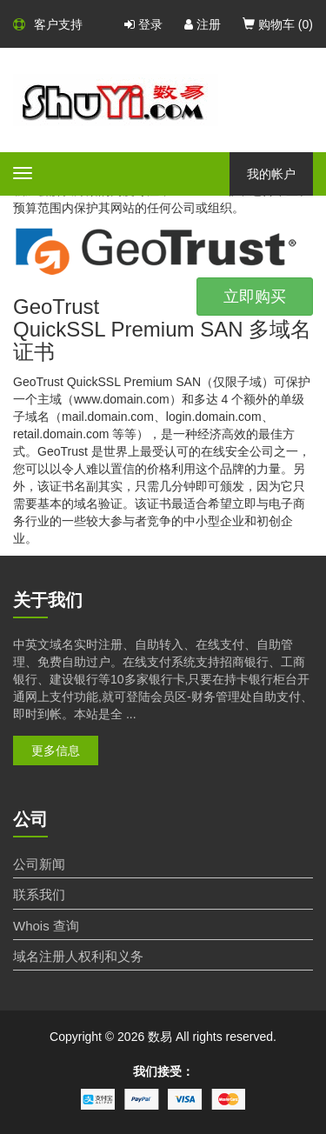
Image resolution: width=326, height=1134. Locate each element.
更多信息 (55, 750)
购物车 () (278, 24)
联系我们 (39, 894)
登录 (143, 24)
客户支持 (48, 24)
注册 (202, 24)
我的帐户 (271, 174)
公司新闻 (39, 864)
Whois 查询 (46, 925)
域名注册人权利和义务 (78, 956)
